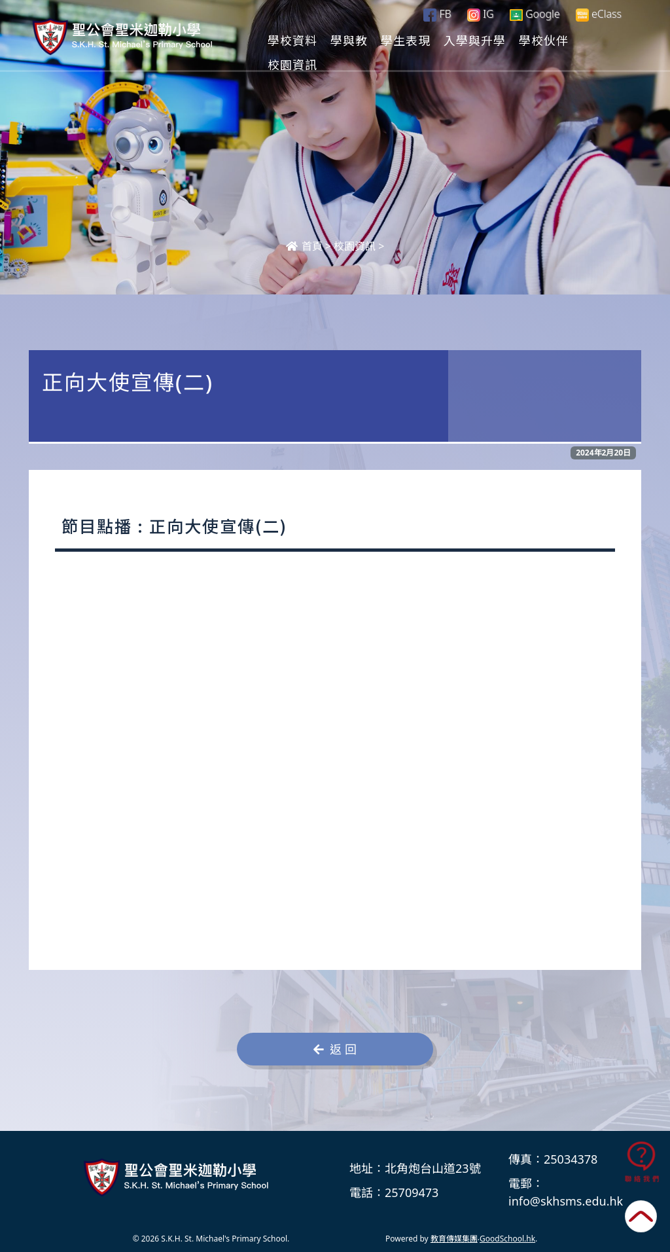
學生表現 (459, 39)
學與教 (402, 39)
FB (437, 14)
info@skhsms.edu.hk (565, 1201)
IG (480, 14)
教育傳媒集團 (454, 1238)
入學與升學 (528, 39)
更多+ (592, 39)
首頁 (304, 246)
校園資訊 (355, 246)
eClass (599, 14)
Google (535, 14)
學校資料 (346, 39)
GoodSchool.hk (507, 1238)
